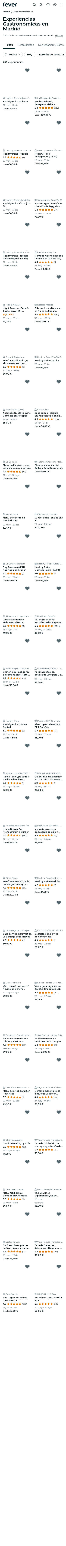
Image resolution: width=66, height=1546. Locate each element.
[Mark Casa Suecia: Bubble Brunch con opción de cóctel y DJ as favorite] (58, 381)
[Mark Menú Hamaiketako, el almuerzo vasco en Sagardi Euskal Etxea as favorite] (58, 1060)
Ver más (59, 35)
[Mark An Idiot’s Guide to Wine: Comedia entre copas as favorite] (27, 381)
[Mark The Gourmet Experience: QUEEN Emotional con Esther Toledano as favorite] (58, 1162)
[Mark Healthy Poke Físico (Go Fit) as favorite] (27, 172)
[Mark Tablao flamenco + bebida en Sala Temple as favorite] (58, 1007)
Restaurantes (25, 45)
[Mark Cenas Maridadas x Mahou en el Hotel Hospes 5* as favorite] (27, 588)
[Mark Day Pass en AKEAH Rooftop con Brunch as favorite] (27, 536)
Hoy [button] (29, 54)
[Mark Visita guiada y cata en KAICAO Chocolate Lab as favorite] (58, 955)
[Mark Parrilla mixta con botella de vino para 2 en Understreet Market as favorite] (58, 641)
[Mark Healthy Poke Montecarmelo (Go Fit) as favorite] (58, 536)
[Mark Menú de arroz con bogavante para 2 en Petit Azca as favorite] (58, 798)
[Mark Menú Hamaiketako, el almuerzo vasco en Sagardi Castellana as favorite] (27, 329)
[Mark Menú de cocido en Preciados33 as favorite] (27, 486)
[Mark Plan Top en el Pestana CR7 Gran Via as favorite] (58, 693)
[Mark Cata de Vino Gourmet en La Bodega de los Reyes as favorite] (27, 902)
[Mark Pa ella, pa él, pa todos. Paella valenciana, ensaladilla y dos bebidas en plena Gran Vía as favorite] (27, 745)
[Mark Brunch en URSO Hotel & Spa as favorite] (58, 1266)
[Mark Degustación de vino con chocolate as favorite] (58, 902)
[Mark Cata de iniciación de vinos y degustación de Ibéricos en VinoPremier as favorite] (58, 1112)
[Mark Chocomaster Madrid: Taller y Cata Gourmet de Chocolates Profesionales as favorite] (58, 434)
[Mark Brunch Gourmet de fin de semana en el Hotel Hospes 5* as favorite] (27, 641)
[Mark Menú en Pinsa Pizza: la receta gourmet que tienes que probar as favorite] (27, 850)
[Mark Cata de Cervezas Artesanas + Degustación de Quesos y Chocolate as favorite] (58, 1214)
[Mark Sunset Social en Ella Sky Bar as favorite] (58, 486)
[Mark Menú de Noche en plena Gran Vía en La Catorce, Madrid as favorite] (58, 224)
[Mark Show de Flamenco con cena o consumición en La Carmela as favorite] (27, 434)
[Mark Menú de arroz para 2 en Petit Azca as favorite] (27, 1060)
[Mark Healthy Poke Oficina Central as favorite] (27, 693)
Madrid (6, 11)
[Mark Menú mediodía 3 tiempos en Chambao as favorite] (27, 1162)
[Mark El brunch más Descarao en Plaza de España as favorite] (58, 277)
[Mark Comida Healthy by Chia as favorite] (27, 1112)
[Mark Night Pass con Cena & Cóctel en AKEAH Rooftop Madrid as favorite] (27, 277)
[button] (23, 11)
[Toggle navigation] (61, 4)
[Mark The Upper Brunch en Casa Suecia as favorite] (27, 1266)
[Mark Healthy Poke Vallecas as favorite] (27, 70)
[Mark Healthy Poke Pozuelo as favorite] (27, 122)
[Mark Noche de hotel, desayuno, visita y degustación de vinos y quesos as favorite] (58, 70)
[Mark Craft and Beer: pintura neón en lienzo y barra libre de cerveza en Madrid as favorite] (27, 1214)
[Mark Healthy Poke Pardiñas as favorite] (58, 850)
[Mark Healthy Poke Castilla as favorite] (58, 329)
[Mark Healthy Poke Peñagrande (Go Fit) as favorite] (58, 122)
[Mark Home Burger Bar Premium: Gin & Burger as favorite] (27, 798)
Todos (9, 44)
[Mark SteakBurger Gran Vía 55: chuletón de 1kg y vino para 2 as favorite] (58, 172)
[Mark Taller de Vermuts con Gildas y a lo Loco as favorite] (27, 1007)
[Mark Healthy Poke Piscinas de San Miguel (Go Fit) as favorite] (27, 224)
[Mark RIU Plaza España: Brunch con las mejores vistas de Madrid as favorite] (58, 588)
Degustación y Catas (51, 45)
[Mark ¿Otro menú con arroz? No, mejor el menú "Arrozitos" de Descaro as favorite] (27, 955)
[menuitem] (9, 45)
